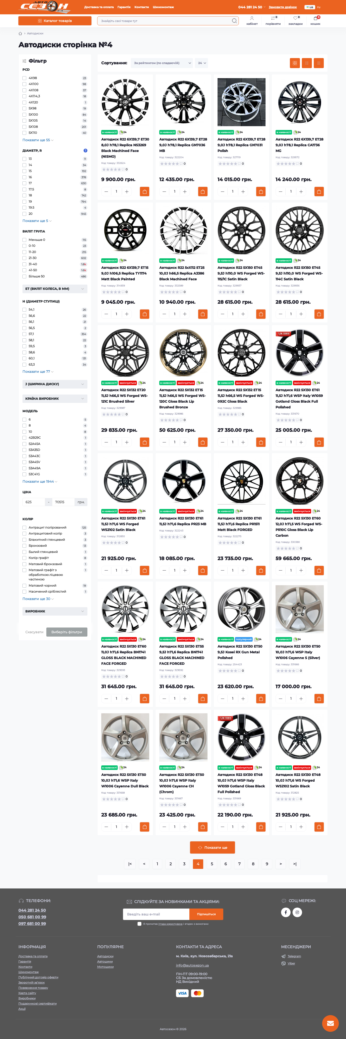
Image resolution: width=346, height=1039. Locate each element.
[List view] (307, 63)
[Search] (234, 20)
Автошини (105, 961)
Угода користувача (170, 923)
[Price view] (319, 63)
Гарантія (124, 7)
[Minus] (106, 191)
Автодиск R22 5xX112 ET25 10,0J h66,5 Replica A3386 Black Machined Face (181, 273)
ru (318, 7)
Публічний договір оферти (38, 977)
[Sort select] (162, 63)
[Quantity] (116, 191)
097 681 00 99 (32, 923)
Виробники (27, 998)
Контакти (141, 7)
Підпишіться (206, 914)
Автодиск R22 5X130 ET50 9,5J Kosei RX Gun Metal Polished (240, 652)
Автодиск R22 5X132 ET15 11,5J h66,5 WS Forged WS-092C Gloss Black (241, 396)
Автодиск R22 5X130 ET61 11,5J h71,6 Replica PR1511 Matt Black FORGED (239, 524)
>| (295, 864)
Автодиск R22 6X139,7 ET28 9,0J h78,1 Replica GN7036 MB (183, 145)
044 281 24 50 (32, 910)
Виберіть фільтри (66, 632)
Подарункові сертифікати (37, 1003)
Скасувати (34, 632)
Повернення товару (33, 988)
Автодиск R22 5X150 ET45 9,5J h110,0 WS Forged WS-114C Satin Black (299, 273)
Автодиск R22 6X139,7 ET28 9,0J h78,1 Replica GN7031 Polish (241, 145)
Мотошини (105, 967)
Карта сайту (27, 993)
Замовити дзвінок (283, 7)
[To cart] (144, 191)
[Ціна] (33, 502)
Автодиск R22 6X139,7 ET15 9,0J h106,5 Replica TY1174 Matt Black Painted (124, 273)
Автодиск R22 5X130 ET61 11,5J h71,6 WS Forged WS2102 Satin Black (123, 524)
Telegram (294, 956)
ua (310, 7)
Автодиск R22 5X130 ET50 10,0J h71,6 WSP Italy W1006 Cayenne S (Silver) (298, 652)
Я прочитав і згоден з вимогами (175, 923)
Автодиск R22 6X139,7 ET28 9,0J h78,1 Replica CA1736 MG (299, 145)
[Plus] (127, 191)
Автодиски (105, 956)
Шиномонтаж (163, 7)
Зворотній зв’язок (31, 982)
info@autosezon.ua (192, 965)
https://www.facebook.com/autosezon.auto (286, 912)
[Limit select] (201, 63)
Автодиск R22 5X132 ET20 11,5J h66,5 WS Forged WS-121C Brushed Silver (124, 396)
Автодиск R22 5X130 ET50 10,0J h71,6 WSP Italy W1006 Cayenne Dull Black (125, 780)
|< (130, 864)
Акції (22, 1009)
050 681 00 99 (32, 917)
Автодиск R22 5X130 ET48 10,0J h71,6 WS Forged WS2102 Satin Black (298, 780)
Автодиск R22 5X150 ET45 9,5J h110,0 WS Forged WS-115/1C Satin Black (241, 273)
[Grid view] (295, 63)
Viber (291, 963)
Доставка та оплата (99, 7)
